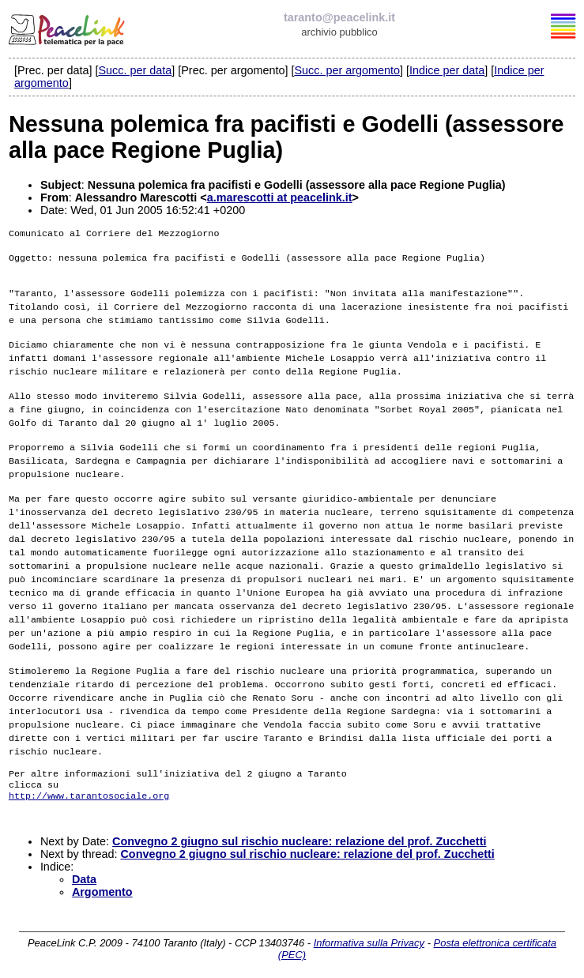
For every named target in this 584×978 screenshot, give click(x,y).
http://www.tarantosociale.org (89, 790)
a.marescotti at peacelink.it (279, 197)
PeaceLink (68, 28)
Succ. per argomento (347, 70)
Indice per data (446, 70)
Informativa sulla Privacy (369, 941)
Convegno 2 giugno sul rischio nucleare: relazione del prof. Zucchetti (299, 839)
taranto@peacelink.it (339, 17)
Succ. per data (134, 70)
